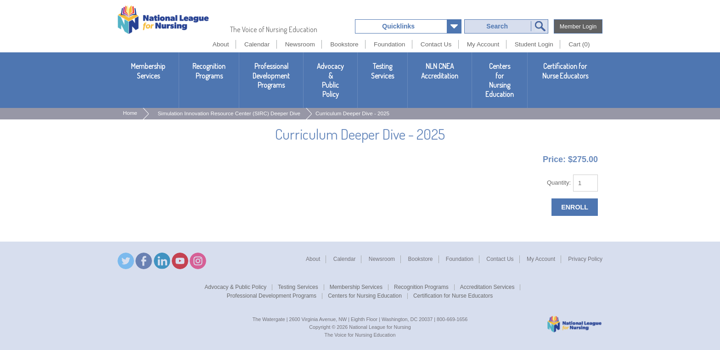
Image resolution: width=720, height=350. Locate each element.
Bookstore (420, 259)
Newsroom (382, 259)
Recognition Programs (208, 71)
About (313, 259)
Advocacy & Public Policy (330, 80)
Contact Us (499, 259)
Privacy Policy (585, 259)
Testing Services (382, 71)
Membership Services (148, 71)
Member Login (578, 26)
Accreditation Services (487, 287)
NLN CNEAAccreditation (439, 71)
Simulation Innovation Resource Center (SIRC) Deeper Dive (229, 113)
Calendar (344, 259)
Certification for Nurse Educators (565, 71)
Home (130, 113)
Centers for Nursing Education (499, 80)
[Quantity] (585, 183)
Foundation (459, 259)
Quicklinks (398, 26)
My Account (541, 259)
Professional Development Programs (271, 76)
